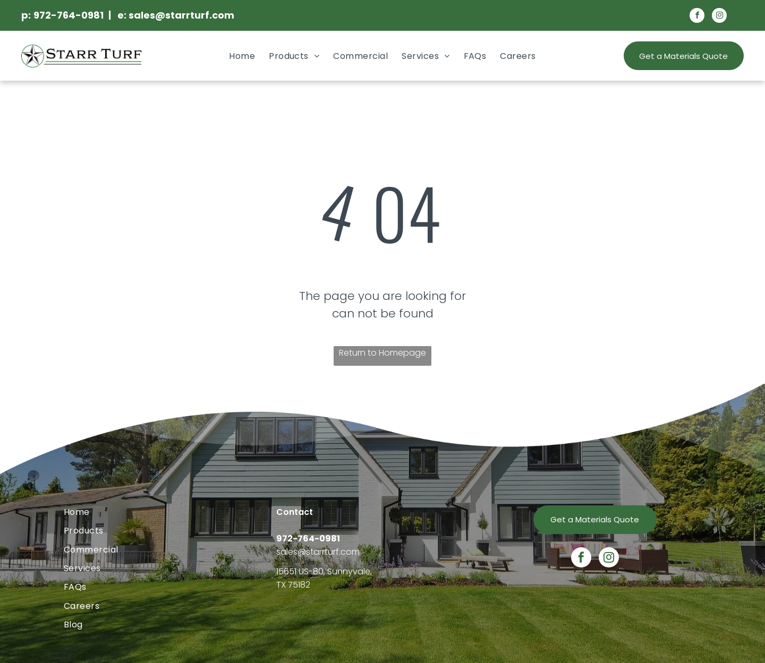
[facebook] (697, 16)
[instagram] (719, 16)
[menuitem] (242, 56)
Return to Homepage (382, 353)
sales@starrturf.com (318, 552)
